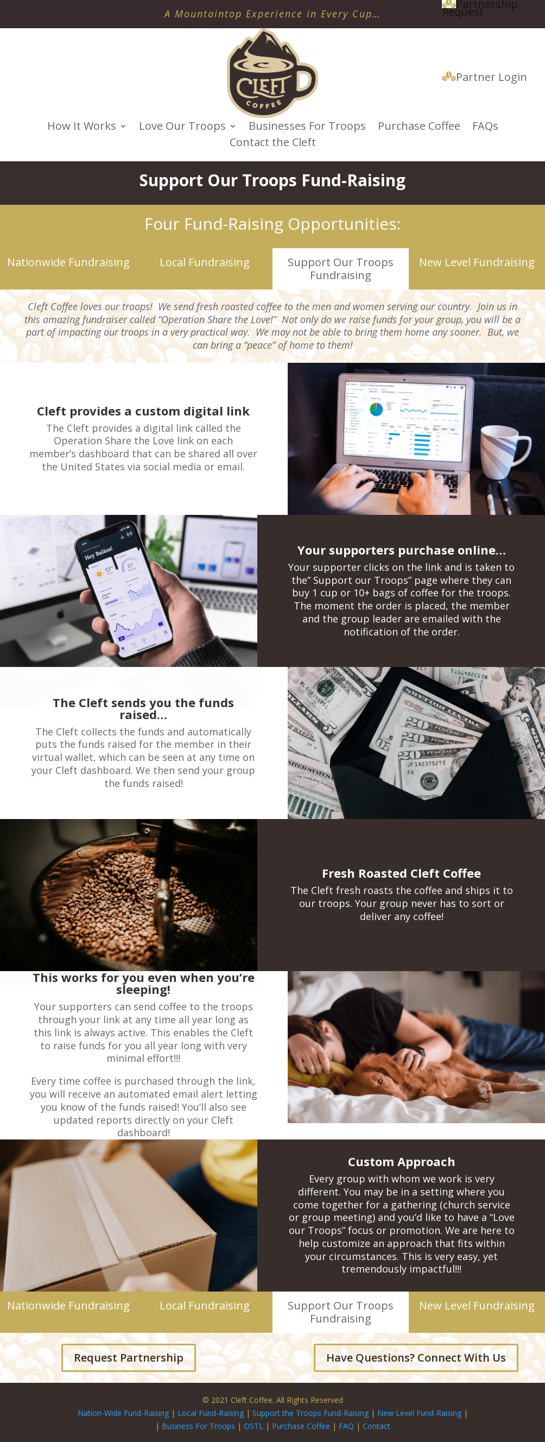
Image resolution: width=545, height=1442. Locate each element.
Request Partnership (128, 1357)
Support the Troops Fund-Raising (310, 1413)
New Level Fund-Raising (420, 1413)
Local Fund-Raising (211, 1413)
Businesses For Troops (307, 127)
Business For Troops (199, 1426)
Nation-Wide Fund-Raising (123, 1413)
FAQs (485, 127)
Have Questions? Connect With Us (416, 1357)
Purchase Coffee (419, 127)
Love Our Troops (182, 127)
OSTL (253, 1426)
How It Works (81, 127)
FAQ (346, 1426)
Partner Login (484, 77)
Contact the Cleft (273, 143)
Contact (376, 1426)
